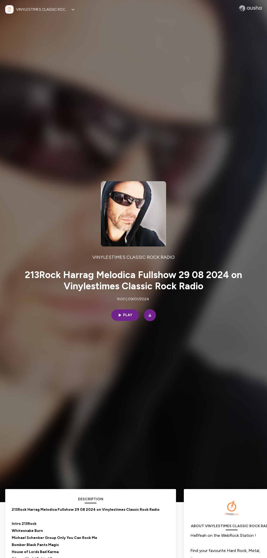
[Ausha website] (250, 8)
